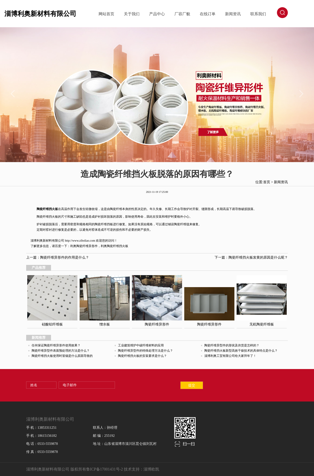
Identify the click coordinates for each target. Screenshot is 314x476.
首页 (266, 182)
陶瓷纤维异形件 (87, 246)
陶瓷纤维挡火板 (47, 209)
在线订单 (207, 14)
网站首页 (106, 14)
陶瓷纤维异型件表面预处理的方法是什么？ (61, 350)
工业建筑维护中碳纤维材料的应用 (141, 345)
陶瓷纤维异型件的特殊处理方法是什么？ (145, 350)
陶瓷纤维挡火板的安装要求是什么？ (142, 355)
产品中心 (157, 14)
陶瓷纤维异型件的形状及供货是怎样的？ (231, 345)
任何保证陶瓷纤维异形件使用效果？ (56, 345)
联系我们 (258, 14)
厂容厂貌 (182, 14)
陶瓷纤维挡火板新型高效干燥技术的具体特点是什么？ (241, 350)
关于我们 (132, 14)
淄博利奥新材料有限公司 (40, 13)
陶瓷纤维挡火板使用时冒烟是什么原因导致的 (62, 355)
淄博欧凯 (151, 469)
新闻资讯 (233, 14)
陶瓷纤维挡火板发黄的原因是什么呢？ (258, 257)
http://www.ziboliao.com (80, 240)
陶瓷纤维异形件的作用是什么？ (64, 257)
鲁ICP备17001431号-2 (104, 469)
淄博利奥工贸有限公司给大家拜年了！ (230, 355)
